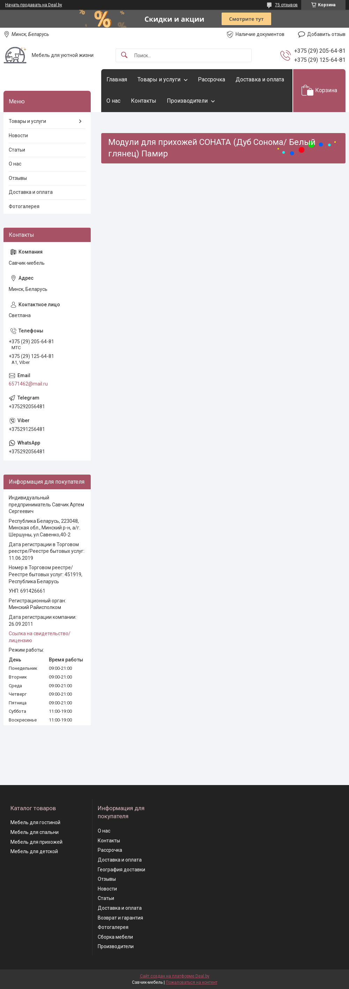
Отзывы (18, 178)
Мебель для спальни (34, 832)
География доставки (121, 869)
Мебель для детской (34, 851)
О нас (113, 100)
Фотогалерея (24, 206)
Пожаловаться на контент (191, 982)
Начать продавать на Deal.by (33, 4)
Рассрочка (211, 79)
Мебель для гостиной (35, 822)
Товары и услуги (159, 79)
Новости (18, 135)
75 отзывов (286, 4)
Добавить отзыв (326, 34)
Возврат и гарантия (120, 918)
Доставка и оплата (260, 79)
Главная (116, 79)
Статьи (17, 150)
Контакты (143, 100)
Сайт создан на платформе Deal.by (174, 976)
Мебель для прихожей (36, 842)
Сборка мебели (115, 937)
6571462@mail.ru (28, 384)
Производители (187, 100)
